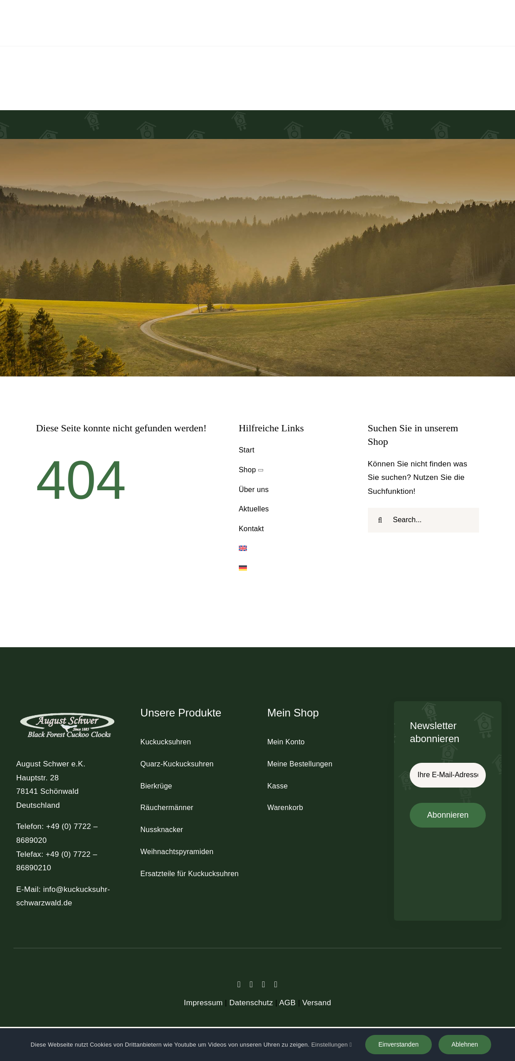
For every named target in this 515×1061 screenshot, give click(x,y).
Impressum (203, 1002)
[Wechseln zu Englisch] (294, 548)
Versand (316, 1002)
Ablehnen (465, 1044)
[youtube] (276, 984)
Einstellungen (331, 1044)
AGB (287, 1002)
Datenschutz (251, 1002)
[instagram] (263, 984)
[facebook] (239, 984)
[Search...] (423, 520)
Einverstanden (398, 1044)
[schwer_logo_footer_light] (67, 712)
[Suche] (380, 520)
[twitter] (251, 984)
